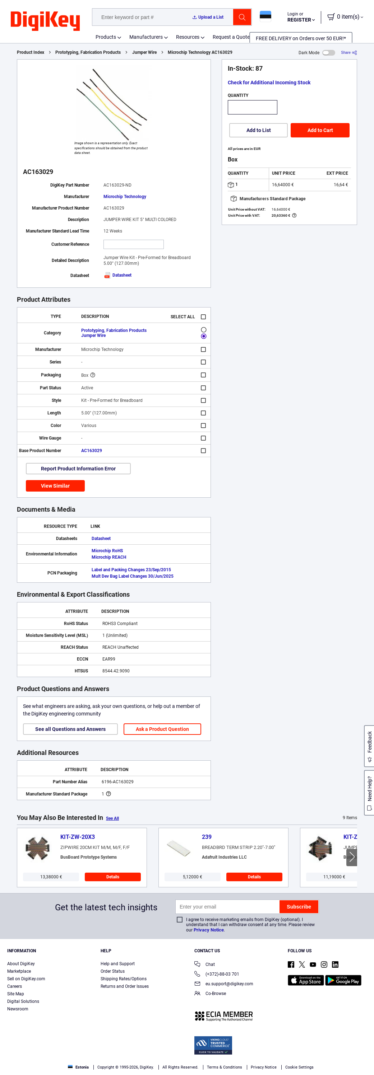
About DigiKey (21, 963)
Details (112, 876)
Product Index (30, 52)
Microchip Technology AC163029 (200, 52)
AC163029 (91, 450)
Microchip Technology (124, 196)
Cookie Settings (299, 1067)
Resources (187, 37)
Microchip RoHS (107, 550)
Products (106, 37)
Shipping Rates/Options (124, 978)
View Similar (55, 486)
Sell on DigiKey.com (26, 978)
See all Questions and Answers (70, 729)
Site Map (15, 993)
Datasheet (117, 275)
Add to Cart (320, 130)
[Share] (349, 52)
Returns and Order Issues (125, 986)
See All (112, 818)
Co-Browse (210, 994)
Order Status (113, 971)
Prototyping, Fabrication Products (88, 52)
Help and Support (118, 963)
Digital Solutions (23, 1001)
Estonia (78, 1067)
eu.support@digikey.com (223, 984)
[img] (45, 21)
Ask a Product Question (162, 729)
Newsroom (17, 1008)
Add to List (258, 130)
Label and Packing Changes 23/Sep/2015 (131, 569)
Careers (14, 986)
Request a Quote (231, 37)
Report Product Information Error (78, 468)
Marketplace (19, 971)
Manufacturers (146, 37)
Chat (204, 965)
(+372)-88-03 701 (216, 974)
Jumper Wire (144, 52)
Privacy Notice (209, 930)
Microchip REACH (109, 557)
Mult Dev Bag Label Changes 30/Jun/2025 (133, 576)
